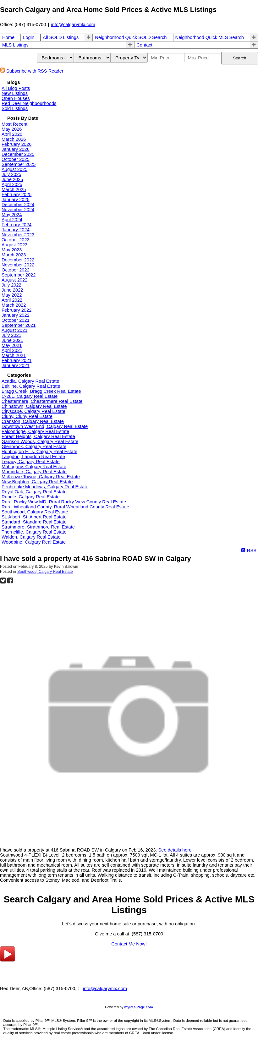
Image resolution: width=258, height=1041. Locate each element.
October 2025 (16, 159)
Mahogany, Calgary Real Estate (34, 466)
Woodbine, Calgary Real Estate (34, 542)
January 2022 (16, 315)
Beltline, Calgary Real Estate (31, 386)
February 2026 (16, 144)
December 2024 (18, 204)
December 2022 (18, 259)
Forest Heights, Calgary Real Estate (38, 436)
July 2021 (11, 335)
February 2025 (16, 194)
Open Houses (16, 98)
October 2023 (16, 239)
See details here (174, 849)
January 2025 (16, 199)
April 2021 (12, 350)
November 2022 (18, 264)
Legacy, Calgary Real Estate (31, 461)
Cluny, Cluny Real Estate (27, 416)
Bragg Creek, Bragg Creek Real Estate (41, 391)
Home (8, 37)
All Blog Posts (16, 88)
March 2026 (14, 139)
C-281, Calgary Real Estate (30, 396)
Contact (144, 44)
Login (28, 37)
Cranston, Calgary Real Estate (33, 421)
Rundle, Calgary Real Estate (31, 496)
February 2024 (16, 224)
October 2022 (16, 269)
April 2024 (12, 219)
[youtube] (7, 959)
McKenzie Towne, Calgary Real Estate (41, 476)
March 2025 (14, 189)
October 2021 (16, 320)
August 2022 (14, 279)
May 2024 (12, 214)
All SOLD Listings (61, 37)
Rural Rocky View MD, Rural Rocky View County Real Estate (64, 501)
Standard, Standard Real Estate (34, 521)
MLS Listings (15, 44)
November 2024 (18, 209)
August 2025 (14, 169)
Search (239, 58)
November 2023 (18, 234)
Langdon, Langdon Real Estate (33, 456)
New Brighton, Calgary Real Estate (37, 481)
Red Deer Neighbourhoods (29, 103)
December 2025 (18, 154)
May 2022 (12, 295)
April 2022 (12, 300)
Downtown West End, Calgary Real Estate (45, 426)
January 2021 (16, 365)
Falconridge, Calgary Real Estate (35, 431)
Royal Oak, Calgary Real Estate (34, 491)
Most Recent (14, 124)
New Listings (15, 93)
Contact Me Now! (128, 943)
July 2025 (11, 174)
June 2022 (12, 290)
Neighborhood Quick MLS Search (209, 37)
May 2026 (12, 129)
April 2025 (12, 184)
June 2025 (12, 179)
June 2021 (12, 340)
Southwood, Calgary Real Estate (35, 511)
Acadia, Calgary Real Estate (30, 381)
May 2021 (12, 345)
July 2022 (11, 285)
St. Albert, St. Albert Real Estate (34, 516)
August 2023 (14, 244)
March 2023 (14, 254)
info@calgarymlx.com (73, 24)
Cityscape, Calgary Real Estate (33, 411)
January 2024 (16, 229)
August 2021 (14, 330)
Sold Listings (15, 108)
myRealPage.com (138, 1007)
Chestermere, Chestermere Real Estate (42, 401)
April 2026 (12, 134)
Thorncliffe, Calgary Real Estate (34, 531)
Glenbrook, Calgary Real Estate (34, 446)
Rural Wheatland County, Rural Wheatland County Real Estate (65, 506)
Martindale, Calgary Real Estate (34, 471)
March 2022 (14, 305)
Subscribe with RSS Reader (31, 71)
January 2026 (16, 149)
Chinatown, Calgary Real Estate (34, 406)
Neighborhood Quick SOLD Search (131, 37)
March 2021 (14, 355)
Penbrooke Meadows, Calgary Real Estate (45, 486)
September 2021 (19, 325)
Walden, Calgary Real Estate (31, 537)
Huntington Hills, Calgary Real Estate (39, 451)
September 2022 (19, 274)
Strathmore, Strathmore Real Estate (38, 526)
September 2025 (19, 164)
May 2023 (12, 249)
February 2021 (16, 360)
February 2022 (16, 310)
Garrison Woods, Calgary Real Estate (40, 441)
